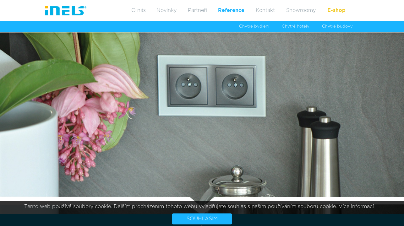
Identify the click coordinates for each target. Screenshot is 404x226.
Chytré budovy (337, 26)
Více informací (356, 206)
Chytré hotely (295, 26)
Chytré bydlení (254, 26)
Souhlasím (202, 218)
